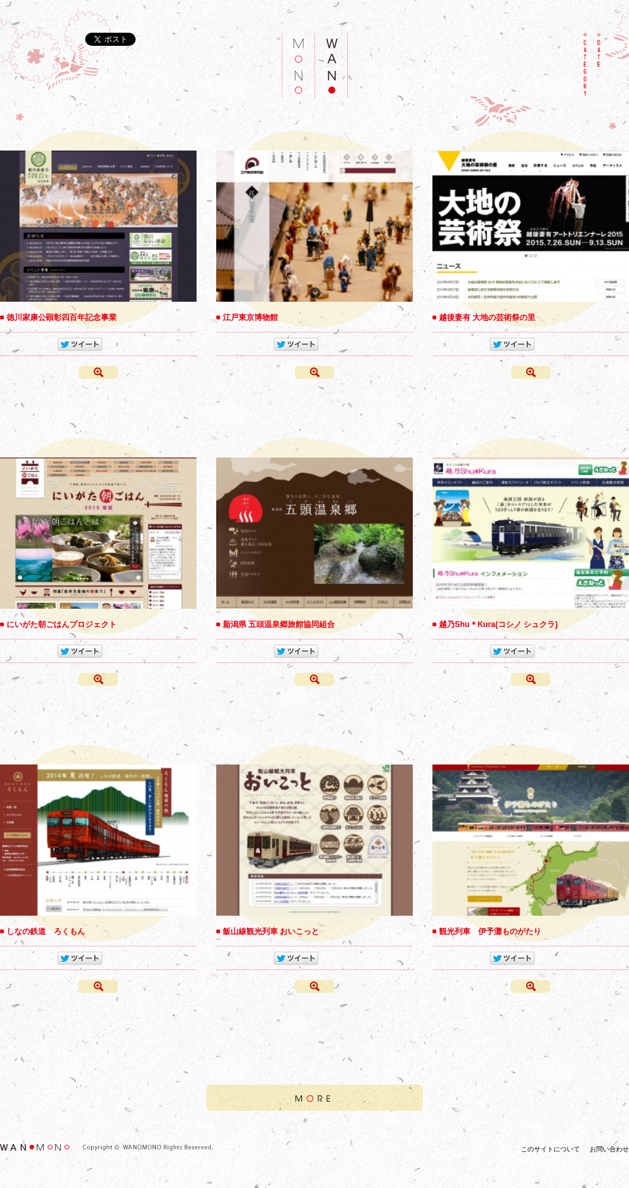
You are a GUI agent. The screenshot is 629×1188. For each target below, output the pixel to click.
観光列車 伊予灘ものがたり (490, 931)
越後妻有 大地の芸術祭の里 (487, 317)
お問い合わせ (609, 1149)
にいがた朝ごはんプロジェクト (62, 624)
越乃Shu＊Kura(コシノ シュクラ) (498, 624)
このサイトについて (550, 1149)
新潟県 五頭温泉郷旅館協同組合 (279, 624)
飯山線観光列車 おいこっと (271, 931)
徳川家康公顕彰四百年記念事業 (62, 317)
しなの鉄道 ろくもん (46, 931)
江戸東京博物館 (250, 317)
